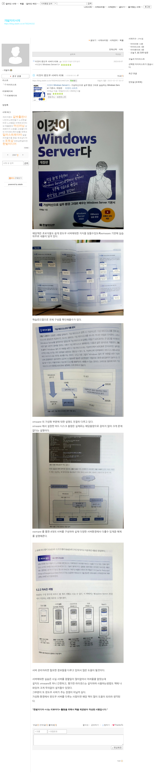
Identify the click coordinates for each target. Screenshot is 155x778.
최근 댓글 (133, 73)
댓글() (120, 76)
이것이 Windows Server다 (58, 85)
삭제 (121, 49)
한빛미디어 (9, 143)
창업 (15, 138)
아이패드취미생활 (13, 132)
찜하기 (106, 725)
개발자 (100, 81)
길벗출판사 (20, 116)
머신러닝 (19, 125)
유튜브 (24, 132)
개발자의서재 (12, 20)
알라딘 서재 (11, 4)
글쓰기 (122, 7)
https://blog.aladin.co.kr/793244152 (19, 24)
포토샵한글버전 (21, 141)
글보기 (93, 40)
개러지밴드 (7, 117)
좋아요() (53, 725)
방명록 (5, 105)
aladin (20, 184)
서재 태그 (6, 112)
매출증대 (9, 126)
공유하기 (95, 725)
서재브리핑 (100, 7)
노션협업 (11, 123)
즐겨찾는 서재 (135, 7)
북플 (21, 4)
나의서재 (88, 7)
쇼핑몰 (14, 129)
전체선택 (113, 49)
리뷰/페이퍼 (7, 91)
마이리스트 (11, 85)
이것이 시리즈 (71, 88)
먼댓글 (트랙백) (135, 82)
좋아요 (86, 725)
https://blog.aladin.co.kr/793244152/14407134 (50, 81)
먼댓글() (44, 725)
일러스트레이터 (12, 134)
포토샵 (9, 140)
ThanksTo (117, 725)
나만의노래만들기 (10, 120)
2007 (14, 155)
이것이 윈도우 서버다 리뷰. (47, 61)
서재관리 (112, 7)
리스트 (5, 80)
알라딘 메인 (32, 4)
